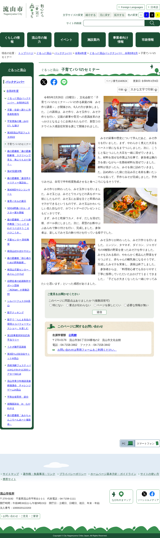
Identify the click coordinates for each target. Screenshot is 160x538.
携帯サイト (9, 479)
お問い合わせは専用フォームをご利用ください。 (87, 349)
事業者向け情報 (120, 39)
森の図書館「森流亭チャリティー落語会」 (19, 180)
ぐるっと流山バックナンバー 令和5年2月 (113, 53)
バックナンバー (63, 53)
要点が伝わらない (80, 305)
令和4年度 (80, 53)
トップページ (25, 53)
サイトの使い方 (149, 474)
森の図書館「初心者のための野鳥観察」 (19, 260)
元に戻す (104, 14)
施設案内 (93, 39)
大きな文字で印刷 (142, 89)
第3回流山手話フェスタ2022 (18, 134)
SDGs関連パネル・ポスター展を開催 (18, 210)
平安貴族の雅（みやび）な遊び (17, 123)
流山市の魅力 (39, 39)
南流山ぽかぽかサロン (19, 251)
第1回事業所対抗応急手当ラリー (18, 337)
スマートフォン (145, 443)
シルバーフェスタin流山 (18, 303)
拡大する (118, 14)
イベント (66, 39)
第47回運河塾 (14, 171)
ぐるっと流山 (44, 53)
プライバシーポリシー (72, 474)
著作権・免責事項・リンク (39, 474)
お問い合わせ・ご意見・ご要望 (20, 516)
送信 (99, 312)
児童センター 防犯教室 (18, 241)
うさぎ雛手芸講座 (16, 346)
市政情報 (148, 39)
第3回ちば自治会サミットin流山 (18, 356)
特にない (58, 305)
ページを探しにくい (109, 305)
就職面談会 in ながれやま (18, 406)
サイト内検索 (74, 23)
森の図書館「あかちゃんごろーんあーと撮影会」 (19, 419)
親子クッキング (15, 312)
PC (123, 443)
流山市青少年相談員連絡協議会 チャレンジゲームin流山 (19, 385)
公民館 (73, 335)
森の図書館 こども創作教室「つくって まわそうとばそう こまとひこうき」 (19, 226)
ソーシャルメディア (148, 500)
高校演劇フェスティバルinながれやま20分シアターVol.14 (19, 369)
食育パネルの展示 (16, 201)
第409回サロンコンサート (18, 191)
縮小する (90, 14)
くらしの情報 (12, 39)
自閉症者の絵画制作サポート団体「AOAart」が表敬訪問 (19, 288)
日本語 (154, 7)
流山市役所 (7, 493)
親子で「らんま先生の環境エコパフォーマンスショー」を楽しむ (19, 324)
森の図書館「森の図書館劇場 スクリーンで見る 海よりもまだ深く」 (19, 158)
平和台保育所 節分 (17, 396)
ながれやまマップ (121, 500)
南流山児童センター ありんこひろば (19, 271)
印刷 (121, 89)
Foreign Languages (132, 7)
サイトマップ (11, 474)
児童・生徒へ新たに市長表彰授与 (19, 111)
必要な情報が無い (138, 305)
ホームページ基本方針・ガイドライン (113, 474)
